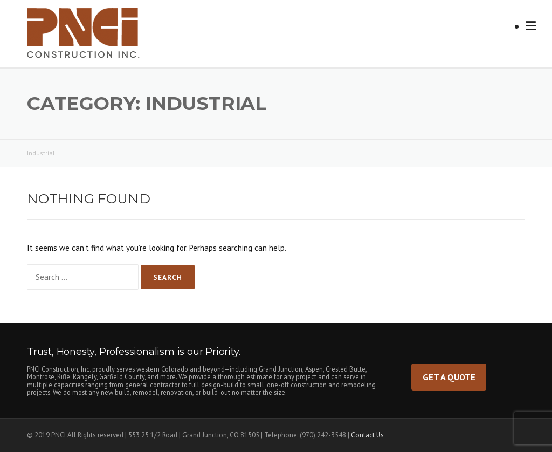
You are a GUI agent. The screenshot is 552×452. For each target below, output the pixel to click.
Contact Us (367, 435)
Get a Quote (449, 376)
